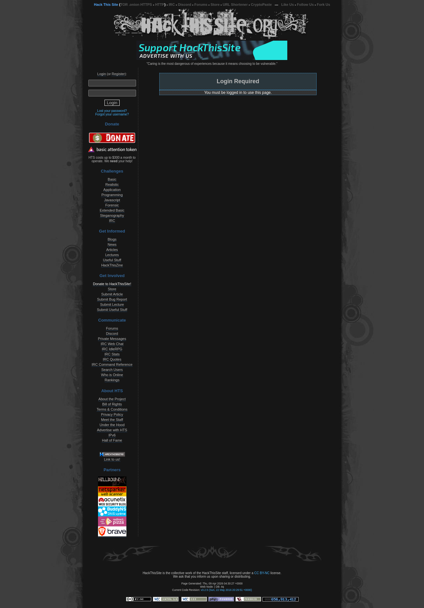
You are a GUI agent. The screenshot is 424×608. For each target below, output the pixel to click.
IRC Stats (112, 354)
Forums (200, 4)
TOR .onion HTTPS (136, 4)
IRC (172, 4)
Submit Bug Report (112, 299)
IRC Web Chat (112, 344)
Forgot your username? (112, 114)
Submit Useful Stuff (112, 310)
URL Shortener (235, 4)
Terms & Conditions (112, 409)
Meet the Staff (112, 420)
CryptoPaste (261, 4)
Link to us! (112, 459)
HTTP (159, 4)
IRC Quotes (112, 359)
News (112, 244)
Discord (184, 4)
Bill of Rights (112, 404)
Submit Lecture (112, 304)
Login (101, 74)
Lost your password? (112, 111)
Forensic (112, 205)
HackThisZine (112, 265)
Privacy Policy (112, 414)
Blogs (112, 239)
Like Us (287, 4)
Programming (112, 195)
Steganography (112, 215)
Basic (112, 179)
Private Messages (112, 339)
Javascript (112, 200)
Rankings (112, 380)
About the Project (111, 399)
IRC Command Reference (112, 364)
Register (118, 74)
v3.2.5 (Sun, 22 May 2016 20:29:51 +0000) (226, 590)
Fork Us (323, 4)
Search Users (112, 370)
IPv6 (111, 435)
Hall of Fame (112, 440)
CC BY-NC (261, 573)
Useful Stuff (112, 260)
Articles (112, 250)
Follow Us (305, 4)
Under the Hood (112, 425)
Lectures (112, 255)
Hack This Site (106, 4)
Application (112, 190)
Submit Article (112, 294)
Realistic (112, 184)
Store (215, 4)
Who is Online (112, 375)
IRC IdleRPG (112, 349)
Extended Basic (112, 210)
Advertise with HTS (112, 430)
